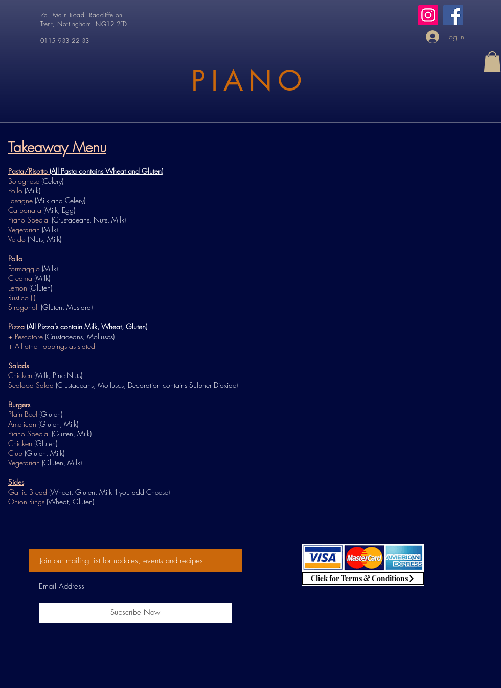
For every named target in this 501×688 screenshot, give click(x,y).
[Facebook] (453, 15)
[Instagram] (428, 15)
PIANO (249, 80)
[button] (492, 61)
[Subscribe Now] (135, 613)
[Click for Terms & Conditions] (363, 578)
